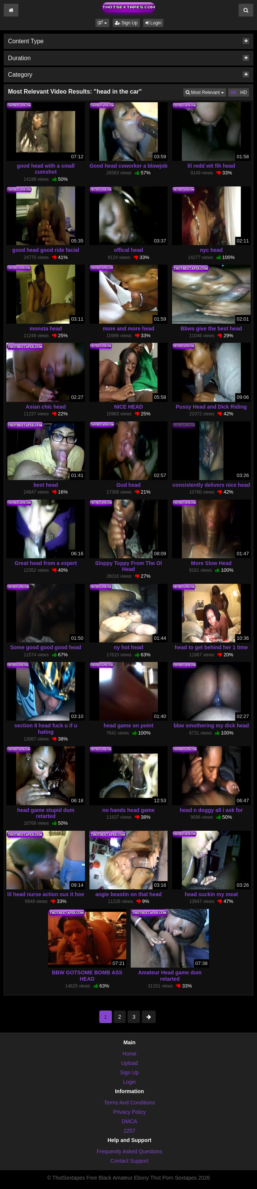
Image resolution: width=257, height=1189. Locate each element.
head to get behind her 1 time (211, 647)
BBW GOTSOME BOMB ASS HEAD (87, 975)
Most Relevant (206, 92)
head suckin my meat (211, 894)
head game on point (128, 725)
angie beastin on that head (128, 894)
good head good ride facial (45, 250)
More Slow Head (211, 563)
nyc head (211, 250)
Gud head (128, 485)
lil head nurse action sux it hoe (45, 894)
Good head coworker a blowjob (128, 166)
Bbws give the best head (211, 329)
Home (129, 1054)
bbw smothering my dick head (211, 725)
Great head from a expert (46, 563)
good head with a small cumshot (46, 169)
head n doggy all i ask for (211, 810)
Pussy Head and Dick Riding (211, 407)
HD (243, 92)
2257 (129, 1131)
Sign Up (126, 23)
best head (45, 485)
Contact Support (129, 1161)
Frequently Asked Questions (129, 1151)
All (233, 92)
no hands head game (128, 810)
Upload (129, 1063)
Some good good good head (45, 647)
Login (153, 23)
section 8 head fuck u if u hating (45, 728)
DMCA (129, 1121)
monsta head (45, 329)
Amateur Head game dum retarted (170, 975)
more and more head (128, 329)
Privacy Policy (129, 1112)
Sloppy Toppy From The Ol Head (128, 566)
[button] (102, 23)
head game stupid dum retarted (45, 813)
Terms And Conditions (129, 1103)
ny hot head (129, 647)
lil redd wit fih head (211, 166)
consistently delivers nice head (211, 485)
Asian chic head (46, 407)
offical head (128, 250)
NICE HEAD (128, 407)
